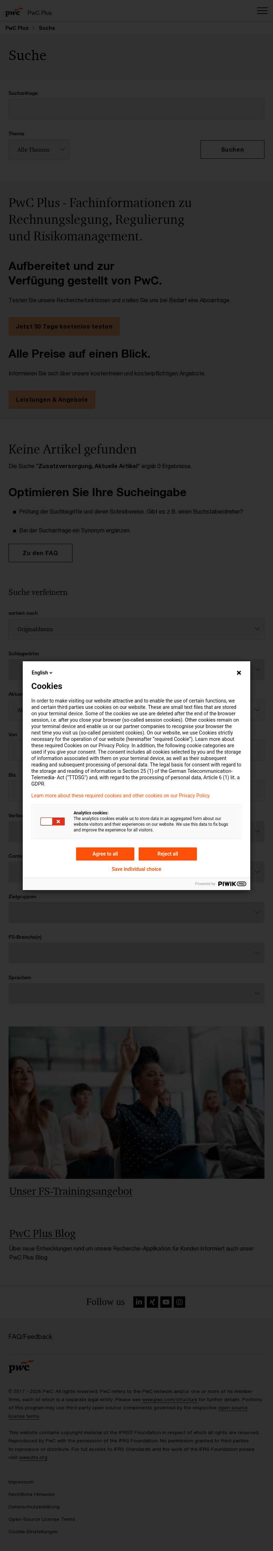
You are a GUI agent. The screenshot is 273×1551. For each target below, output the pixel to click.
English (43, 673)
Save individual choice (136, 869)
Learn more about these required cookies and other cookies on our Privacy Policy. (121, 795)
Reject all (167, 854)
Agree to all (105, 854)
